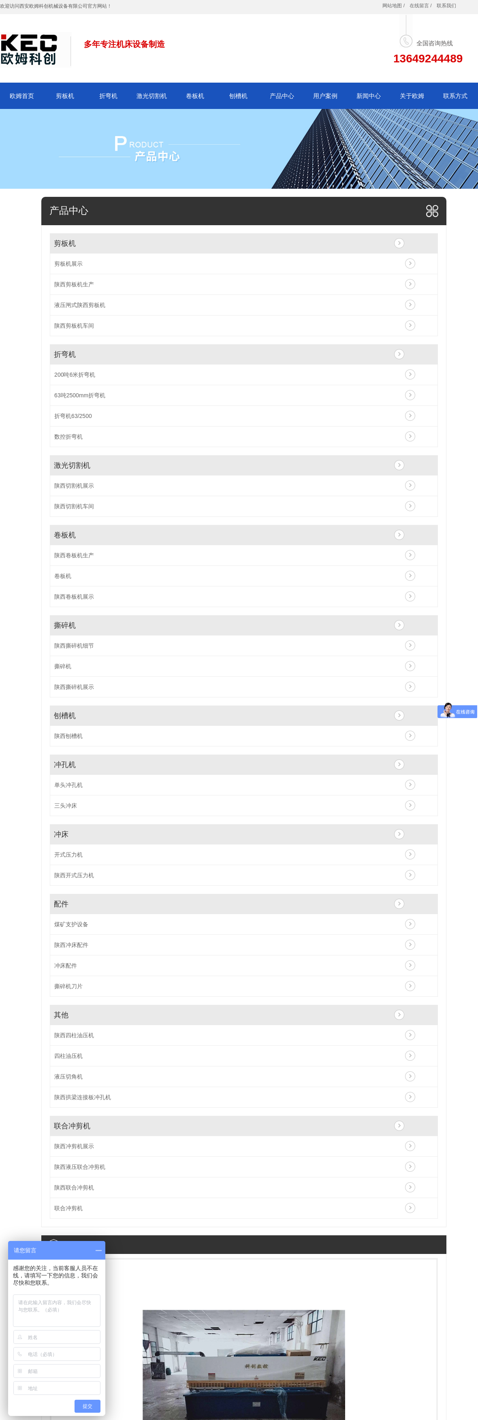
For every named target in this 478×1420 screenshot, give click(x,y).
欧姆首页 (22, 95)
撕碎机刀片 (68, 986)
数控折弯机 (68, 436)
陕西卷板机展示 (74, 596)
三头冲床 (65, 805)
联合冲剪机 (72, 1126)
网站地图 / (393, 6)
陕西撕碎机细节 (74, 645)
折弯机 (108, 95)
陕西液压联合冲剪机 (79, 1167)
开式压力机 (68, 854)
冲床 (61, 834)
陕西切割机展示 (74, 485)
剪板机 (65, 95)
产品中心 (282, 95)
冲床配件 (65, 965)
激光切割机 (152, 95)
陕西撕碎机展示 (74, 687)
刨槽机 (238, 95)
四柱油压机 (68, 1056)
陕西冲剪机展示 (74, 1146)
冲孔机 (65, 765)
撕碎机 (65, 625)
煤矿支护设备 (71, 924)
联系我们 (446, 6)
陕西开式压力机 (74, 875)
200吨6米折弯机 (74, 374)
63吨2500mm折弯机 (79, 395)
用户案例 (325, 95)
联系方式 (455, 95)
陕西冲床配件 (71, 945)
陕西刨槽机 (68, 736)
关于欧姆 (412, 95)
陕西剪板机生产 (74, 284)
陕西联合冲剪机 (74, 1187)
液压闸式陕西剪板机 (79, 305)
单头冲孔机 (68, 785)
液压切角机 (68, 1076)
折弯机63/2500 (73, 416)
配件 (61, 904)
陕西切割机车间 (74, 506)
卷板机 (195, 95)
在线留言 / (421, 6)
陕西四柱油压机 (74, 1035)
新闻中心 (368, 95)
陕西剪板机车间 (74, 325)
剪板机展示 (68, 263)
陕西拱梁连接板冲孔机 (82, 1097)
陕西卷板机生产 (74, 555)
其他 (61, 1015)
